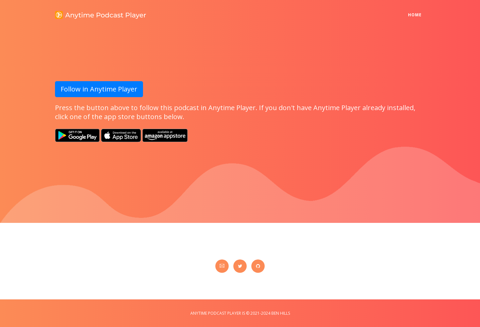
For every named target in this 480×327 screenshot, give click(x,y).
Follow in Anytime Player (99, 88)
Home (416, 10)
